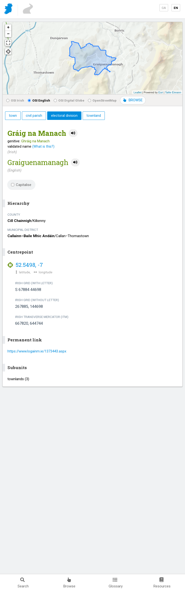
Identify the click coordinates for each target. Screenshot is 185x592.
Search (23, 583)
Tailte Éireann (173, 92)
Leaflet (137, 92)
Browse (69, 583)
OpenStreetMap (102, 100)
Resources (162, 583)
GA (164, 8)
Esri (161, 92)
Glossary (116, 583)
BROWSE (133, 100)
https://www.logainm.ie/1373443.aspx (36, 351)
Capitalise (21, 185)
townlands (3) (18, 379)
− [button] (8, 34)
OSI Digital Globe (69, 100)
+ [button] (8, 27)
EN (176, 8)
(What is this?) (43, 146)
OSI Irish (15, 100)
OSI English (39, 100)
